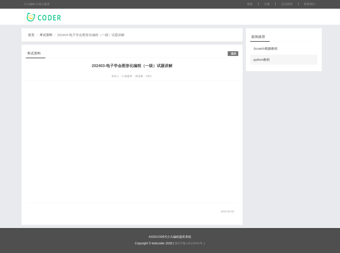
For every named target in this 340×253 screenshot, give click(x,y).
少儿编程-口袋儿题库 (37, 4)
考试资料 (45, 35)
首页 (31, 35)
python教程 (261, 59)
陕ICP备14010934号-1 (190, 243)
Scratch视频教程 (265, 48)
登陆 (250, 4)
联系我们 (309, 4)
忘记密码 (287, 4)
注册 (267, 4)
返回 (233, 53)
